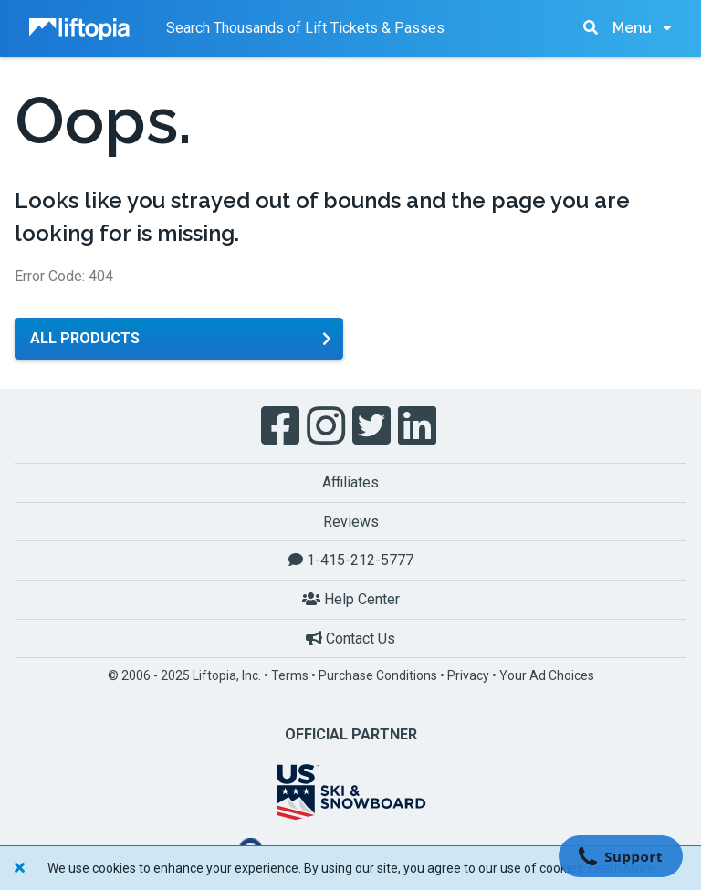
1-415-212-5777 (350, 560)
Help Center (351, 599)
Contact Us (350, 638)
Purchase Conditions (378, 675)
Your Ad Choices (546, 675)
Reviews (351, 521)
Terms (290, 675)
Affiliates (350, 482)
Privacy (468, 675)
